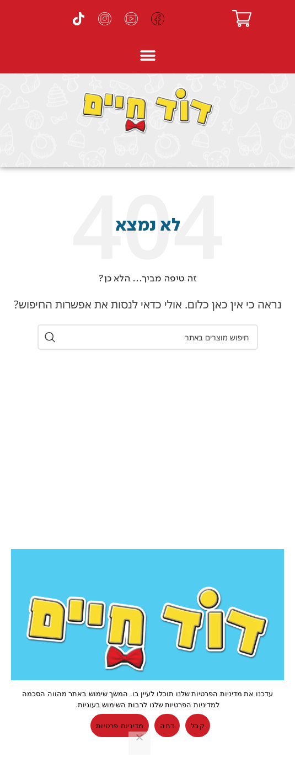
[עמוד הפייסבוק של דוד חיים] (157, 19)
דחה (167, 726)
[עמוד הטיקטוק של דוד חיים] (78, 19)
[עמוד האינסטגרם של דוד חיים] (105, 19)
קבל (198, 726)
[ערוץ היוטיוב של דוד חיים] (131, 19)
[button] (147, 55)
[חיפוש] (147, 337)
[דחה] (139, 743)
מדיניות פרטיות (119, 726)
